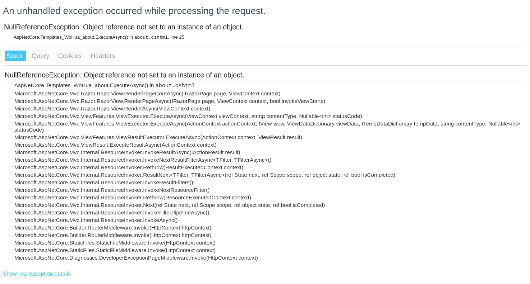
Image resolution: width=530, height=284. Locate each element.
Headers (103, 56)
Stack (15, 56)
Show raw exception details (37, 274)
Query (41, 56)
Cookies (70, 56)
